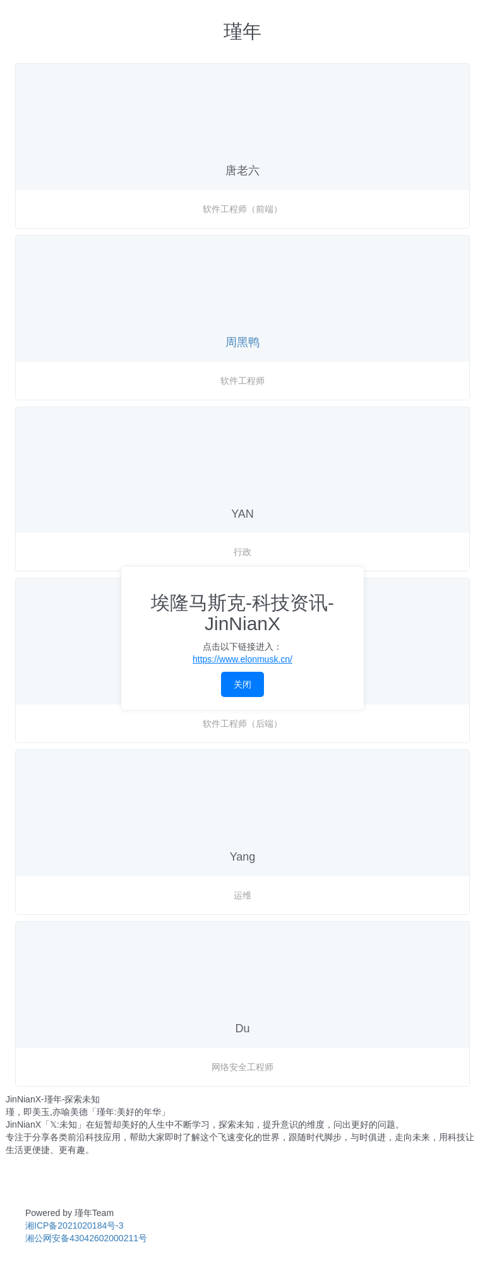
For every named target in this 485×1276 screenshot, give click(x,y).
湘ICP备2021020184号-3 (74, 1225)
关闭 (242, 684)
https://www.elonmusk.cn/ (242, 659)
